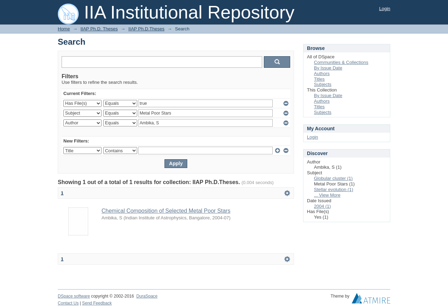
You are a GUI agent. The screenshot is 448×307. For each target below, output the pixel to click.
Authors (322, 73)
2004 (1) (322, 206)
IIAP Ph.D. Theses (99, 28)
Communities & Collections (341, 62)
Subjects (322, 84)
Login (384, 8)
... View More (327, 195)
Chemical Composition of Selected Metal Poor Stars (166, 211)
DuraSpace (146, 296)
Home (64, 28)
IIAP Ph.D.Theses (146, 28)
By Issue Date (328, 68)
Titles (319, 79)
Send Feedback (97, 303)
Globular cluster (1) (333, 178)
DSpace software (74, 296)
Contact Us (68, 303)
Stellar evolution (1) (333, 189)
